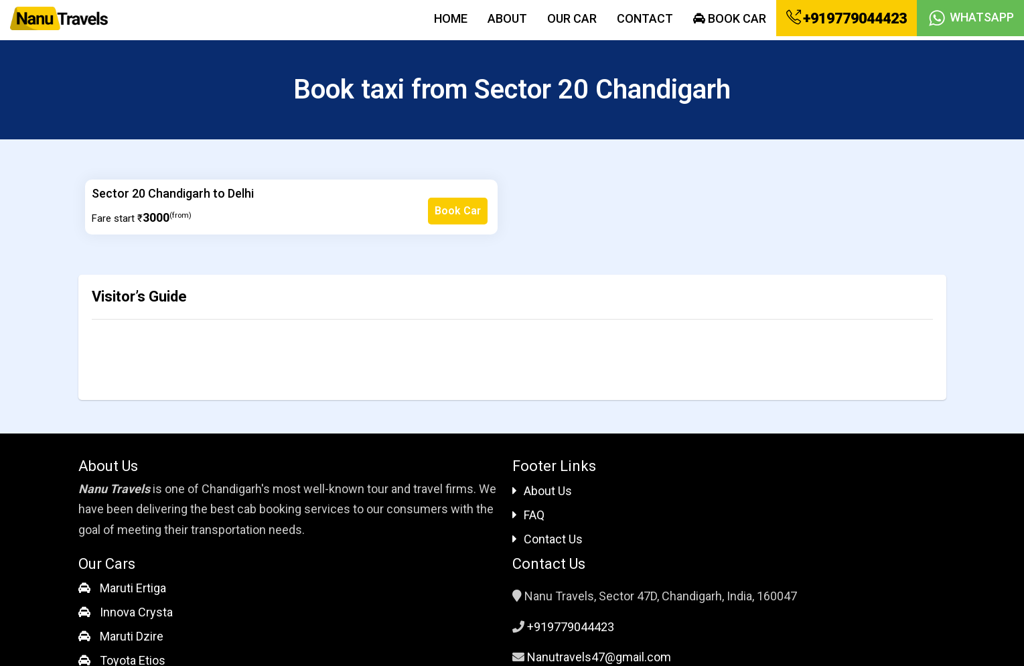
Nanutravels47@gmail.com (599, 657)
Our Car (572, 18)
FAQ (528, 515)
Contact (645, 18)
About (507, 18)
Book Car (729, 18)
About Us (542, 491)
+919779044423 (846, 18)
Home (450, 18)
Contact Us (547, 539)
